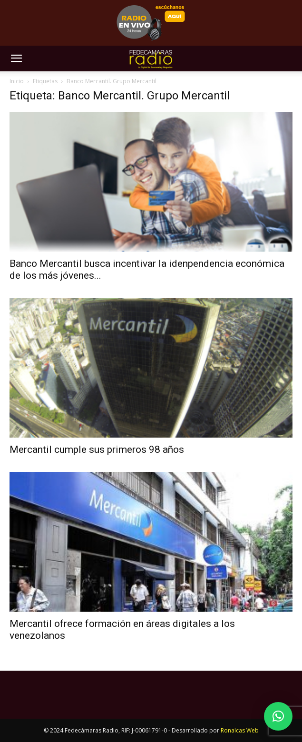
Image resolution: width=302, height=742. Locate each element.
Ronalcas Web (240, 730)
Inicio (17, 81)
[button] (16, 58)
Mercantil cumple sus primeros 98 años (97, 449)
